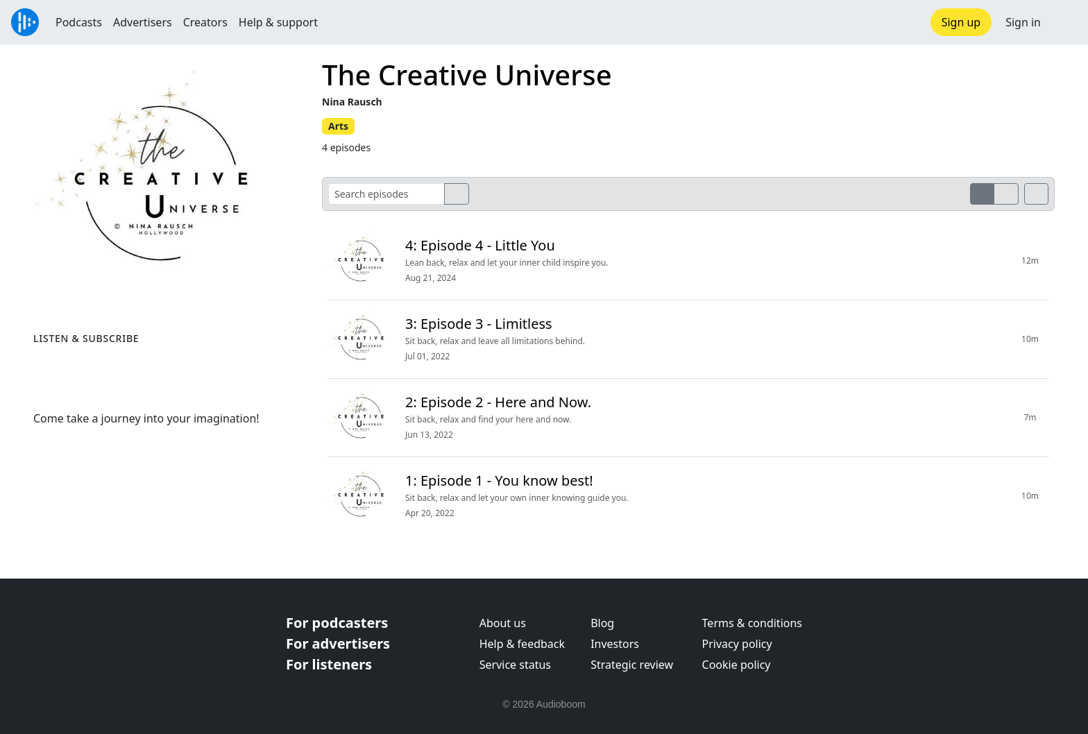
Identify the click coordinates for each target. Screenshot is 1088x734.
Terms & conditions (752, 623)
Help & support (278, 22)
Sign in (1023, 22)
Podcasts (79, 22)
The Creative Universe (467, 75)
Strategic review (631, 664)
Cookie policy (736, 664)
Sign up (961, 22)
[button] (1064, 22)
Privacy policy (737, 643)
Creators (205, 22)
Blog (602, 623)
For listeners (329, 664)
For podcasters (337, 622)
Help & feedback (522, 643)
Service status (515, 664)
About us (502, 623)
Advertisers (142, 22)
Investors (614, 643)
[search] (456, 194)
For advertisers (338, 643)
